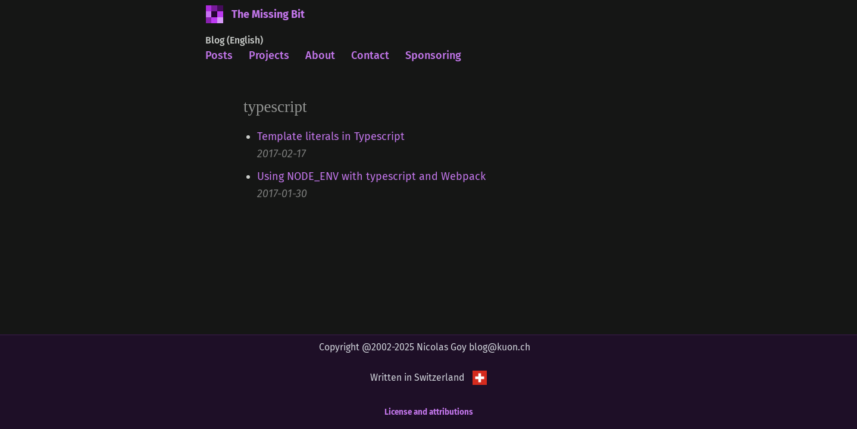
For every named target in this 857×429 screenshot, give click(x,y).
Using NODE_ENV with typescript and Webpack (371, 176)
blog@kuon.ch (499, 347)
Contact (370, 55)
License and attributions (428, 412)
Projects (269, 55)
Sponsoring (433, 55)
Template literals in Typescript (331, 136)
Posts (219, 55)
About (320, 55)
